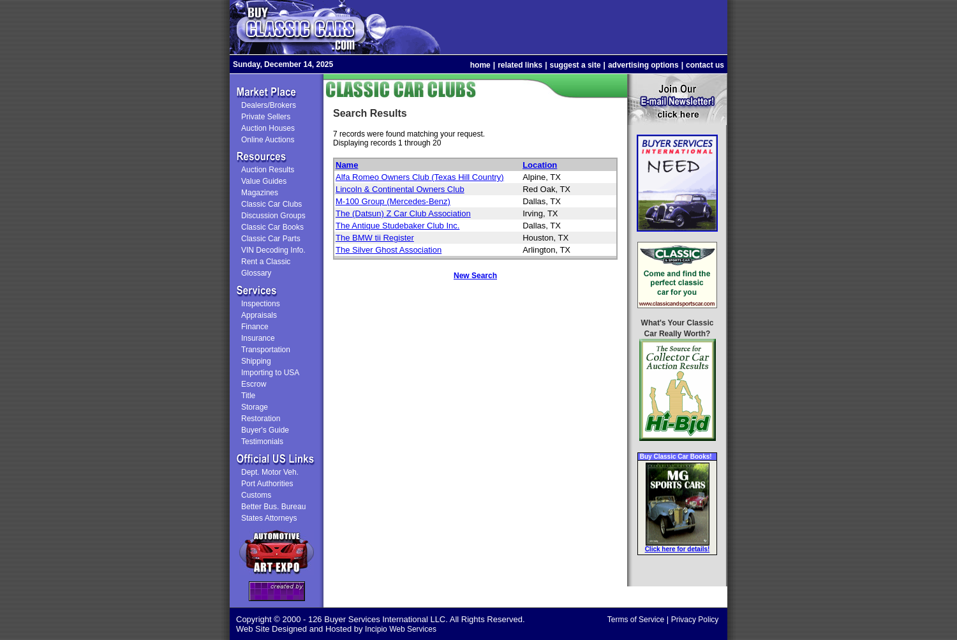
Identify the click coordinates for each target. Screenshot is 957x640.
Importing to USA (270, 372)
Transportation (265, 349)
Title (248, 395)
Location (540, 165)
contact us (705, 65)
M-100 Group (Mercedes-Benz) (393, 201)
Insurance (258, 338)
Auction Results (267, 169)
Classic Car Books (272, 227)
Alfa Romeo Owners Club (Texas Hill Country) (420, 177)
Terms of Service (635, 619)
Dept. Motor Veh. (270, 472)
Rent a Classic (265, 261)
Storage (254, 407)
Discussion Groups (273, 215)
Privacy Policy (695, 619)
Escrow (253, 384)
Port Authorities (267, 483)
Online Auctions (267, 139)
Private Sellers (265, 116)
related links (520, 65)
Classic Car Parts (270, 238)
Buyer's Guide (265, 430)
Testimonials (262, 441)
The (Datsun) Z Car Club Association (403, 213)
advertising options (643, 65)
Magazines (259, 192)
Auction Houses (268, 128)
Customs (256, 495)
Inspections (260, 303)
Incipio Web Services (400, 629)
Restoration (260, 418)
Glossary (256, 273)
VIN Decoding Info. (273, 250)
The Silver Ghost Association (388, 250)
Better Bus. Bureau (273, 506)
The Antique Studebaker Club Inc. (397, 225)
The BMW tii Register (375, 237)
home (480, 65)
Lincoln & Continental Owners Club (400, 189)
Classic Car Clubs (271, 204)
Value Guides (263, 181)
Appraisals (259, 315)
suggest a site (575, 65)
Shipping (256, 361)
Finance (255, 326)
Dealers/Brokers (268, 105)
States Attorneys (269, 518)
